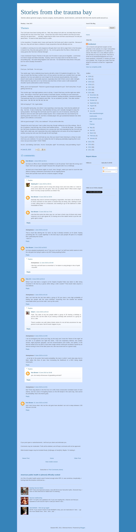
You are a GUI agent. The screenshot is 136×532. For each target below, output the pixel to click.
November (93, 97)
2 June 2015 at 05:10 (41, 312)
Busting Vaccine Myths (36, 488)
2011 (90, 150)
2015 (90, 92)
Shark (33, 312)
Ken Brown (29, 161)
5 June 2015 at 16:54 (45, 197)
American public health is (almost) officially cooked (40, 475)
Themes (91, 124)
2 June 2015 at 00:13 (38, 279)
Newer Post (25, 458)
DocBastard (92, 44)
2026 (90, 76)
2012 (90, 147)
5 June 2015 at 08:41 (44, 184)
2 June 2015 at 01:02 (40, 295)
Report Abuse (91, 156)
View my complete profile (93, 67)
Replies (30, 180)
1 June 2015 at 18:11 (40, 161)
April (91, 130)
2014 (90, 141)
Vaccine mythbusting (35, 498)
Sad (90, 121)
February (93, 135)
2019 (90, 82)
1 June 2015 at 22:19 (40, 230)
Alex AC (28, 279)
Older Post (77, 458)
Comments (107, 171)
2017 (90, 87)
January (92, 138)
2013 (90, 144)
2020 (90, 79)
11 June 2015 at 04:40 (46, 263)
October (92, 100)
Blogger (82, 527)
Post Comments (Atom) (56, 469)
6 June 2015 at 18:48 (45, 372)
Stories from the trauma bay (56, 12)
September (93, 103)
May (91, 127)
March (92, 133)
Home (52, 458)
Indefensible (93, 116)
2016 (90, 90)
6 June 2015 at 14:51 (40, 387)
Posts (105, 168)
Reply (27, 176)
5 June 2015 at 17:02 (45, 211)
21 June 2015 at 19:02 (40, 402)
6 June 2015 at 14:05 (40, 336)
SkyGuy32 (34, 184)
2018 (90, 84)
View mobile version (51, 462)
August (92, 105)
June (91, 111)
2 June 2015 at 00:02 (40, 247)
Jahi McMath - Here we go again (39, 508)
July (91, 108)
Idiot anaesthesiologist (96, 113)
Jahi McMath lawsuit (95, 119)
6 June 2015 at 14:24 (40, 355)
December (93, 95)
